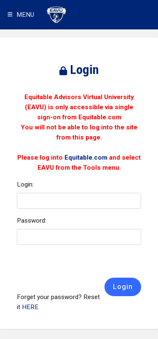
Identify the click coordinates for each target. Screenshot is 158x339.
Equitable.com (85, 157)
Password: (31, 220)
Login (123, 287)
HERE (30, 307)
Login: (25, 184)
